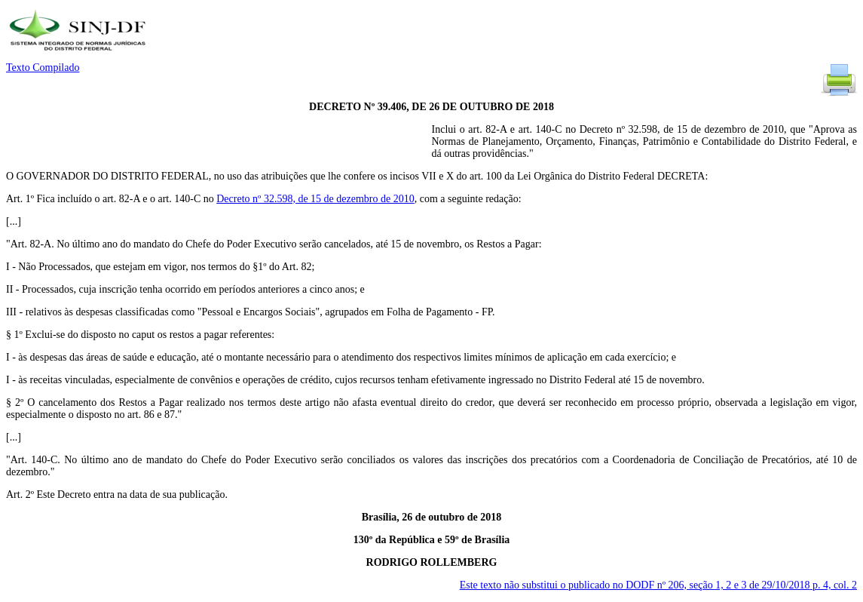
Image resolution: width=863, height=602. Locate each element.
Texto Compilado (42, 67)
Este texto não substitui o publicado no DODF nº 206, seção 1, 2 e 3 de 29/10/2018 (658, 585)
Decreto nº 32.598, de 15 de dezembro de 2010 (315, 198)
